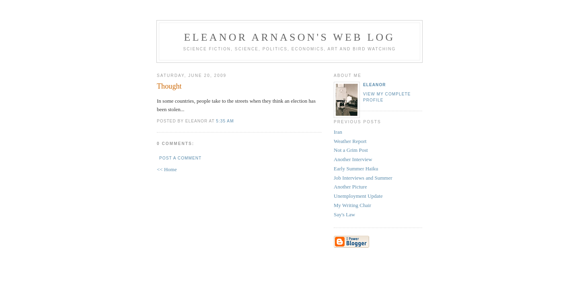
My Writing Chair (352, 205)
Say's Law (344, 214)
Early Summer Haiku (356, 169)
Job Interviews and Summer (363, 178)
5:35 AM (225, 121)
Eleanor (374, 85)
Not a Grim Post (351, 150)
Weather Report (350, 141)
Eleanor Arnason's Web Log (289, 37)
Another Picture (350, 187)
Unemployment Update (358, 196)
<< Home (167, 169)
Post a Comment (180, 158)
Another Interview (353, 159)
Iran (338, 132)
